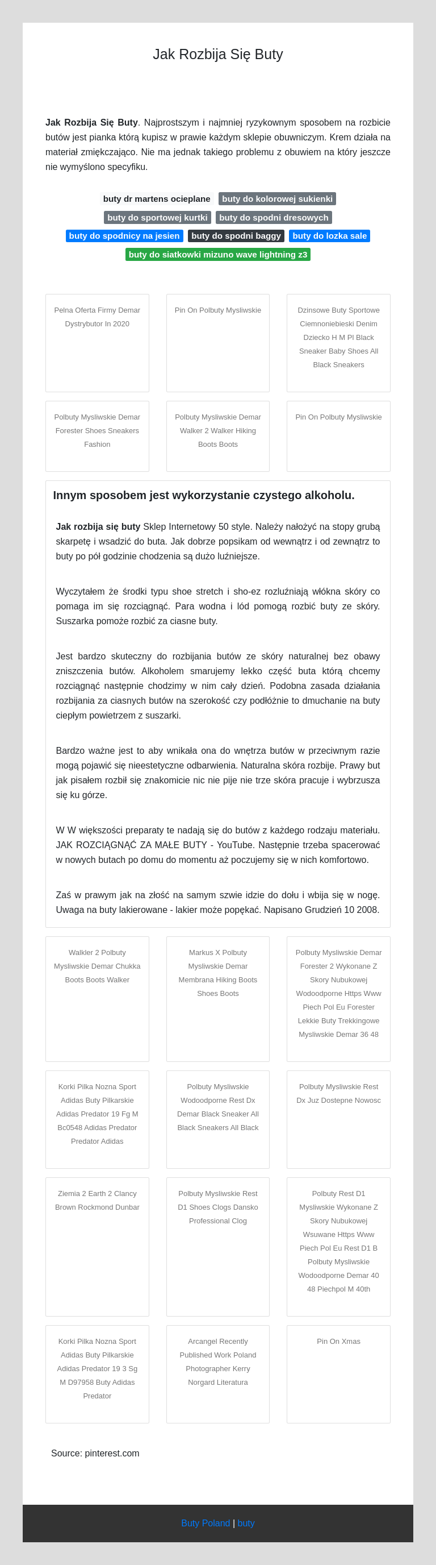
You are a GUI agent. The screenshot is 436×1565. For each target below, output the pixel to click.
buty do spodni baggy (236, 235)
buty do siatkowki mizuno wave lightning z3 (218, 254)
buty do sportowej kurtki (157, 217)
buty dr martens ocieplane (157, 199)
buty (246, 1523)
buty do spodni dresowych (273, 217)
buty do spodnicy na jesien (124, 235)
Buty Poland (205, 1523)
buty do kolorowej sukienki (277, 199)
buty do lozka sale (330, 235)
